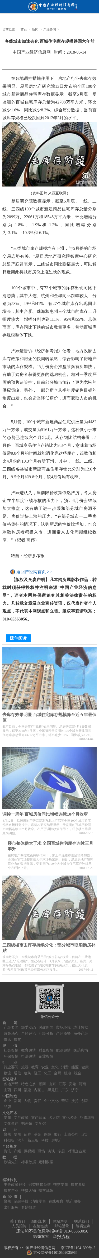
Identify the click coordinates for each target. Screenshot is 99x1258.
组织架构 (38, 1220)
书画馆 (26, 1121)
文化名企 (69, 1115)
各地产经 (11, 1081)
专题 (61, 1148)
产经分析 (46, 1031)
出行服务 (11, 1205)
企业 (7, 1098)
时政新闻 (46, 1025)
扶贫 (17, 1037)
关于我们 (17, 1220)
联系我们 (81, 1220)
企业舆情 (46, 1053)
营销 (65, 1098)
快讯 (7, 1037)
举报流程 (61, 1235)
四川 (17, 1087)
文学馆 (40, 1121)
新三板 (33, 1138)
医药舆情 (80, 1047)
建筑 (27, 1070)
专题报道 (28, 1205)
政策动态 (11, 1031)
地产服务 (73, 1198)
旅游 (25, 1064)
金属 (57, 1070)
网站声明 (60, 1220)
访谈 (51, 1148)
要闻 (7, 1115)
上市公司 (71, 1131)
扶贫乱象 (46, 1188)
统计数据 (80, 1025)
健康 (85, 1064)
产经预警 (63, 1031)
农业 (45, 1064)
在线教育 (56, 1198)
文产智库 (38, 1115)
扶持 (75, 1098)
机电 (67, 1070)
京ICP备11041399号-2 (78, 1247)
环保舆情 (11, 1053)
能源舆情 (63, 1047)
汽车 (21, 1138)
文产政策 (21, 1115)
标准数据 (28, 1159)
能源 (75, 1064)
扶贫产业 (11, 1188)
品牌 (7, 1104)
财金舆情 (46, 1047)
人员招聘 (19, 1225)
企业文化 (51, 1098)
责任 (37, 1098)
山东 (52, 1081)
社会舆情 (11, 1047)
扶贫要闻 (60, 1182)
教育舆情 (28, 1047)
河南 (82, 1081)
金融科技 (21, 1198)
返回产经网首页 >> (34, 572)
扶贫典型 (78, 1182)
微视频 (29, 1148)
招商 (42, 1081)
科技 (45, 1138)
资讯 (7, 1148)
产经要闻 (49, 29)
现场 (41, 1148)
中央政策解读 (15, 1182)
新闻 (35, 29)
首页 (24, 29)
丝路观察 (87, 1115)
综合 (77, 1070)
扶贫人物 (28, 1188)
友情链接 (40, 1225)
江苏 (62, 1081)
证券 (27, 1131)
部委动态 (28, 1025)
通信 (17, 1070)
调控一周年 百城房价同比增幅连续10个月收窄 (45, 812)
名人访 (54, 1115)
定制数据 (46, 1159)
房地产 (56, 1138)
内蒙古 (39, 1087)
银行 (57, 1131)
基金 (37, 1131)
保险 (47, 1131)
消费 (65, 1064)
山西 (7, 1087)
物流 (7, 1070)
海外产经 (80, 1031)
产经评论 (28, 1031)
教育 (35, 1064)
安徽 (72, 1081)
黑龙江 (53, 1087)
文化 (55, 1064)
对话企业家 (77, 1148)
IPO (84, 1131)
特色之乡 (28, 1081)
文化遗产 (11, 1121)
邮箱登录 (61, 1225)
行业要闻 (11, 1064)
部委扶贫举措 (40, 1182)
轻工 (37, 1070)
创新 (85, 1098)
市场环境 (63, 1025)
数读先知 (11, 1159)
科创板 (9, 1138)
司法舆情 (28, 1053)
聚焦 (7, 1131)
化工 (47, 1070)
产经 (17, 1148)
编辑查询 (83, 1225)
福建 (27, 1087)
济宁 (75, 1087)
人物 (27, 1098)
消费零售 (38, 1198)
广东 (65, 1087)
